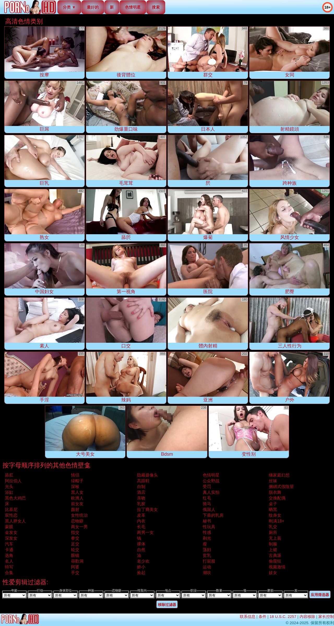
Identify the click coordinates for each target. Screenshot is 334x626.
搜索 (156, 7)
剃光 (207, 538)
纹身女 (275, 515)
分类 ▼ (69, 7)
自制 (141, 486)
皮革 (141, 515)
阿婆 (75, 567)
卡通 (9, 549)
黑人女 (77, 492)
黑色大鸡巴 (15, 498)
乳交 (273, 527)
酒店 (141, 492)
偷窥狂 (275, 561)
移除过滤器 (167, 605)
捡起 (141, 572)
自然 (141, 549)
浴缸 (9, 492)
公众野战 (211, 481)
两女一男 (79, 527)
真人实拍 (211, 492)
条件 (262, 616)
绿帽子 (77, 481)
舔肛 (9, 475)
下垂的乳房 (213, 515)
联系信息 (247, 616)
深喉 (75, 486)
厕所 (273, 532)
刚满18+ (276, 521)
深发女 (11, 538)
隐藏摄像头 (147, 475)
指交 (75, 532)
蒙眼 (9, 527)
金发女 (11, 532)
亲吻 (141, 498)
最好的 (93, 7)
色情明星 (133, 7)
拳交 (75, 538)
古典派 (275, 555)
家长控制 (326, 616)
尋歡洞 (77, 561)
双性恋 (11, 515)
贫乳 (207, 555)
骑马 (207, 504)
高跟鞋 (143, 481)
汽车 (9, 544)
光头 (9, 486)
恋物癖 (77, 521)
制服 (273, 544)
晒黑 (273, 509)
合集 (9, 572)
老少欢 (143, 561)
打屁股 (209, 561)
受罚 (207, 486)
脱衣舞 (275, 492)
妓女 (273, 572)
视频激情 (277, 567)
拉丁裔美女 (147, 509)
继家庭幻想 (279, 475)
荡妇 (207, 549)
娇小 (141, 567)
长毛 (141, 527)
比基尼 (11, 509)
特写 (9, 567)
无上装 (275, 538)
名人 (9, 561)
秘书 (207, 521)
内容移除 (307, 616)
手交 (75, 572)
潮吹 (207, 572)
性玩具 (209, 527)
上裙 (273, 549)
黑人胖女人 (15, 521)
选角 (9, 555)
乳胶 (141, 504)
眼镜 (75, 555)
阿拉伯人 (13, 481)
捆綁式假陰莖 (281, 486)
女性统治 (79, 515)
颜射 (75, 509)
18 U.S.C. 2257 (283, 616)
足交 (75, 544)
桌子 (273, 504)
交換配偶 (277, 498)
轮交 (75, 549)
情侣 (75, 475)
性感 (207, 532)
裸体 (141, 544)
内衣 (141, 521)
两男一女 (145, 532)
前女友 (77, 504)
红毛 (207, 498)
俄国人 (209, 509)
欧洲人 (77, 498)
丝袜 (273, 481)
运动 (207, 567)
